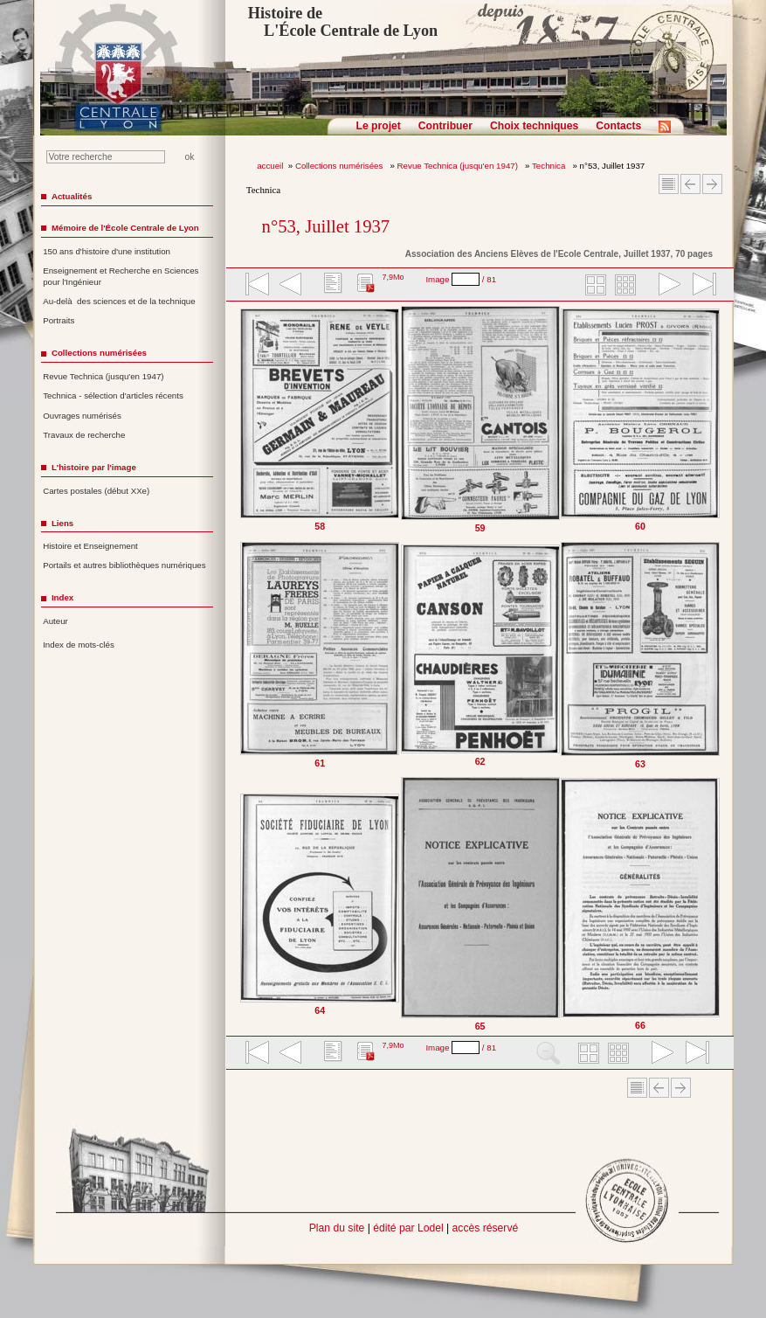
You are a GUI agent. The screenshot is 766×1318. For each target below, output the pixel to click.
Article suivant (712, 184)
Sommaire (669, 184)
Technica (550, 165)
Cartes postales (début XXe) (96, 491)
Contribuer (445, 126)
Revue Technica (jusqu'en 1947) (459, 165)
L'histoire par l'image (94, 467)
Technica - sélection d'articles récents (113, 395)
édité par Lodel (408, 1228)
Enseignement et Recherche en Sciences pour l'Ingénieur (120, 276)
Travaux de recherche (84, 435)
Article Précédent (690, 184)
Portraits (58, 320)
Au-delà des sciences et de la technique (119, 301)
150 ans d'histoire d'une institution (106, 251)
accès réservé (485, 1228)
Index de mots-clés (78, 644)
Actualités (72, 196)
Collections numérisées (340, 165)
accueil (270, 165)
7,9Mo (393, 277)
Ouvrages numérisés (82, 415)
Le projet (378, 126)
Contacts (618, 126)
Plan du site (337, 1228)
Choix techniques (534, 126)
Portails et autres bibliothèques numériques (124, 565)
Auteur (55, 621)
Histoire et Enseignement (90, 546)
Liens (62, 523)
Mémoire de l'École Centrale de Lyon (125, 227)
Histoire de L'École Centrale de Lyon (343, 21)
